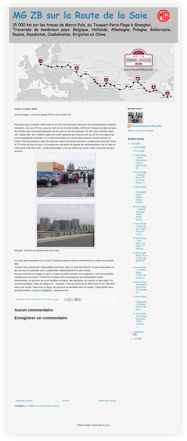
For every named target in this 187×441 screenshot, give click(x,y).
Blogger (106, 425)
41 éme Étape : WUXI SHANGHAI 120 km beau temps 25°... (140, 161)
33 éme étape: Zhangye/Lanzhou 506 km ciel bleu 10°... (140, 287)
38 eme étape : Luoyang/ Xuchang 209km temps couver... (139, 213)
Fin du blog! (138, 151)
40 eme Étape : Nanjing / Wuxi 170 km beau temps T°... (140, 177)
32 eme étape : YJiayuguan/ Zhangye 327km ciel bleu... (140, 303)
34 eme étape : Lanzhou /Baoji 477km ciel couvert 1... (139, 272)
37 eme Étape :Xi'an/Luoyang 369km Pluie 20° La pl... (140, 228)
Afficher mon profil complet (140, 130)
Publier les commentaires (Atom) (43, 406)
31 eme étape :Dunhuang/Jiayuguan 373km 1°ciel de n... (140, 320)
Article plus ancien (107, 400)
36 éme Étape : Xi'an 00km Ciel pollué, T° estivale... (140, 243)
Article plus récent (23, 400)
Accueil (65, 400)
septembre (139, 332)
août (136, 338)
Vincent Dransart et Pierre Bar (146, 126)
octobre (137, 147)
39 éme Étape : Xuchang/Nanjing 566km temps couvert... (140, 195)
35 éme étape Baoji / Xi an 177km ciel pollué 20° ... (140, 258)
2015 (133, 143)
